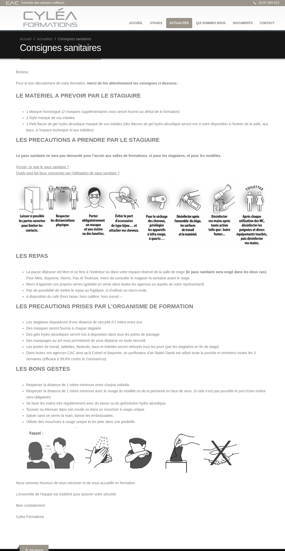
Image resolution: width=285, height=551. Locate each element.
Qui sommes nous (211, 23)
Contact (267, 23)
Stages (156, 23)
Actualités (179, 23)
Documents (243, 23)
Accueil (136, 23)
